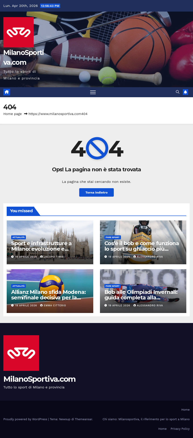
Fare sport (113, 237)
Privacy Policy (180, 428)
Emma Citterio (53, 305)
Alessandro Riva (148, 256)
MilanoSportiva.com (39, 379)
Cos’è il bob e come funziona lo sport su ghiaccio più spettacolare (141, 249)
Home (185, 409)
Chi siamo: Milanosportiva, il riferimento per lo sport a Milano (146, 419)
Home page (12, 114)
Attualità (18, 237)
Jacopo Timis (52, 256)
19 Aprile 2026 (26, 256)
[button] (177, 92)
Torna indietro (96, 192)
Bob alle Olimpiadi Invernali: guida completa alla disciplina (140, 297)
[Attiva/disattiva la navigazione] (92, 92)
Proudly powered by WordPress (25, 419)
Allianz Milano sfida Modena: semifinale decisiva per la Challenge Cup (48, 297)
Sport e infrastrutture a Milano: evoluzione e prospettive (41, 249)
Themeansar (83, 419)
